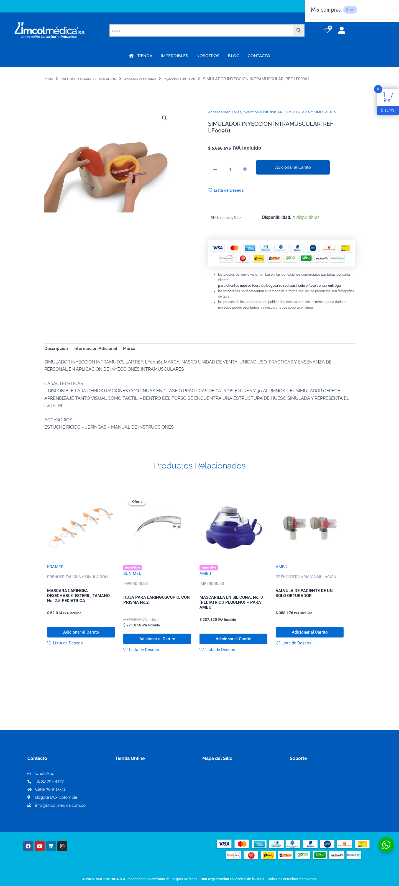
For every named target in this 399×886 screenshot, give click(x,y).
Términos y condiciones (314, 782)
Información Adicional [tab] (98, 350)
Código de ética (306, 790)
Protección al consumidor (316, 808)
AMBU (206, 576)
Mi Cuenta (127, 782)
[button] (164, 119)
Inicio (49, 78)
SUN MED (132, 576)
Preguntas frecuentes (312, 799)
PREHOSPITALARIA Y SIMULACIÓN (94, 78)
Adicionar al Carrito (293, 167)
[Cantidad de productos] (230, 169)
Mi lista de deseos (135, 790)
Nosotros (212, 781)
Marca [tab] (134, 350)
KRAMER (56, 569)
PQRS (208, 790)
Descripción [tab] (57, 350)
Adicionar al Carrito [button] (81, 637)
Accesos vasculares (154, 78)
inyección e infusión (199, 78)
